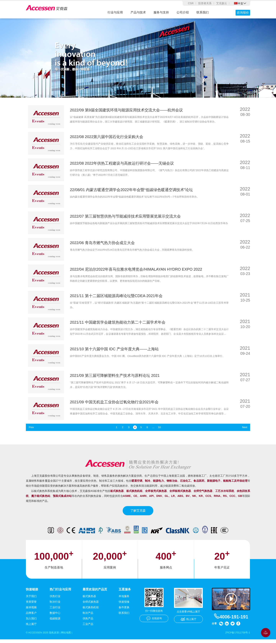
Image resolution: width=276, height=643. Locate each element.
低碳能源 (55, 621)
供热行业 (55, 599)
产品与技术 (138, 12)
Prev (31, 430)
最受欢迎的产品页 (95, 592)
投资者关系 (205, 3)
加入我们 (31, 621)
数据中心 (55, 616)
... (153, 430)
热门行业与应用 (60, 592)
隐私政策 (56, 636)
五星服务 (125, 592)
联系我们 (202, 12)
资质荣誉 (31, 605)
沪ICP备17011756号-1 (236, 636)
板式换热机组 (91, 610)
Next (244, 430)
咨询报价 (243, 12)
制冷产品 (88, 616)
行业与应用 (115, 12)
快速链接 (32, 592)
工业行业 (55, 610)
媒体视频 (31, 610)
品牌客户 (31, 616)
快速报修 (124, 605)
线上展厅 (31, 627)
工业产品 (88, 627)
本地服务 (124, 599)
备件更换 (124, 610)
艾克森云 (221, 3)
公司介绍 (183, 12)
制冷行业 (55, 605)
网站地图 (69, 636)
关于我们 (31, 599)
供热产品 (88, 621)
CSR (191, 3)
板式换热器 (89, 599)
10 (159, 430)
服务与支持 (161, 12)
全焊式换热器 (91, 605)
